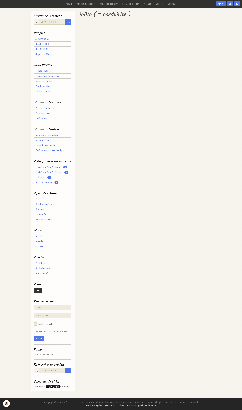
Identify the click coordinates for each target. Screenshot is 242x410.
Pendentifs (40, 214)
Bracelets (39, 209)
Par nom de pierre (43, 219)
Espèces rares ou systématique (49, 150)
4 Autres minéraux (46, 182)
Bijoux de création (130, 4)
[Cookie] (6, 403)
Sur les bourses (42, 268)
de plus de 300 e (43, 54)
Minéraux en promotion (46, 135)
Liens (38, 290)
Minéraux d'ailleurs (109, 4)
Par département (43, 113)
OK (68, 22)
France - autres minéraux (47, 76)
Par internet (41, 263)
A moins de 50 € (43, 39)
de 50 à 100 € (42, 44)
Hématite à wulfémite (45, 145)
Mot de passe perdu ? (58, 331)
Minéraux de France (86, 4)
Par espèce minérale (44, 108)
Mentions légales (94, 405)
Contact (159, 4)
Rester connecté (43, 324)
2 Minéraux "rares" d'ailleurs (51, 172)
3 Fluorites (43, 177)
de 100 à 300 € (42, 49)
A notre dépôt (42, 273)
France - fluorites (43, 71)
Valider (39, 338)
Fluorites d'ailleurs (43, 86)
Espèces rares (41, 118)
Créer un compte (40, 331)
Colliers (38, 199)
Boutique (172, 4)
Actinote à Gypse (43, 140)
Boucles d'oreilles (43, 204)
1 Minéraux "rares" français (51, 167)
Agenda (147, 4)
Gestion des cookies (114, 405)
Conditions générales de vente (141, 405)
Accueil (69, 4)
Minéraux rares (42, 91)
